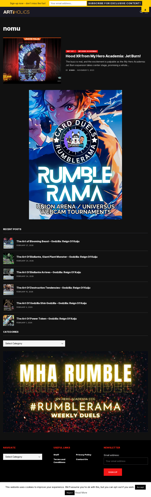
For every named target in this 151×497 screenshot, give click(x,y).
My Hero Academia (87, 51)
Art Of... (71, 51)
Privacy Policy (83, 454)
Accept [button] (140, 487)
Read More (81, 492)
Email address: (111, 455)
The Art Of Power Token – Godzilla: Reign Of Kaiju (46, 318)
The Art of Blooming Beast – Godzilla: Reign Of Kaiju (47, 241)
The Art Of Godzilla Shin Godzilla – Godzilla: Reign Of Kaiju (51, 303)
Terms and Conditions (59, 461)
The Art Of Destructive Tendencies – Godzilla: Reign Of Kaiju (53, 287)
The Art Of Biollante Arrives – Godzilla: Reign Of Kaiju (48, 272)
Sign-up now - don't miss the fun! (28, 3)
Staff (56, 454)
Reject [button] (70, 492)
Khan (71, 70)
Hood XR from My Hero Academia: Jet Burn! (103, 56)
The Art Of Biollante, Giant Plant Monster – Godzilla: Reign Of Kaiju (56, 256)
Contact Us (82, 459)
